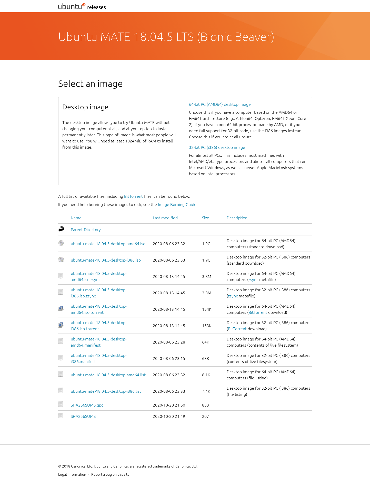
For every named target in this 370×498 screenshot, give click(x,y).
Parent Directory (86, 229)
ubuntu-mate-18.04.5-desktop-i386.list (106, 391)
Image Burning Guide (177, 204)
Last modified (165, 217)
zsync (253, 279)
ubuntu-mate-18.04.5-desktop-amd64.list (108, 374)
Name (76, 217)
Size (205, 217)
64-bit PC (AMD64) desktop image (220, 104)
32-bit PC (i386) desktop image (217, 147)
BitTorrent (133, 196)
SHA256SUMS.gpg (87, 405)
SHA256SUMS (83, 416)
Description (237, 217)
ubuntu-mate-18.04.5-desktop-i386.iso (106, 260)
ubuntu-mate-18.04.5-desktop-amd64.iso (108, 243)
